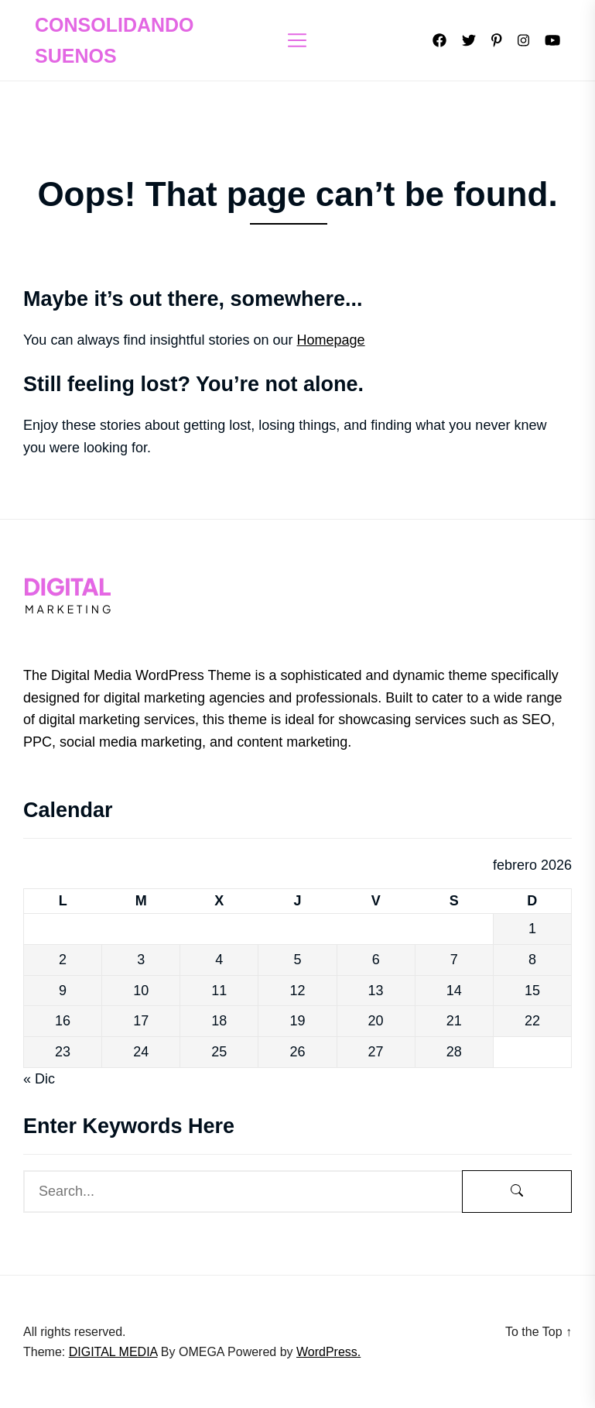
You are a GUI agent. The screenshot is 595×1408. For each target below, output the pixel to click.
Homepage (331, 340)
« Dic (39, 1079)
